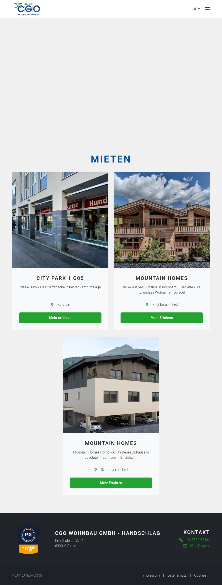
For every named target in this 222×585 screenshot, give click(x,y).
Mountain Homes (162, 278)
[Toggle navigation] (207, 9)
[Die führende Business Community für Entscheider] (28, 539)
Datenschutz (176, 575)
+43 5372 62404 (197, 540)
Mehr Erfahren (161, 318)
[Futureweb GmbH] (26, 575)
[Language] (196, 9)
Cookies (200, 575)
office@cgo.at (199, 546)
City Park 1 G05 (60, 278)
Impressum (151, 575)
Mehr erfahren (60, 318)
